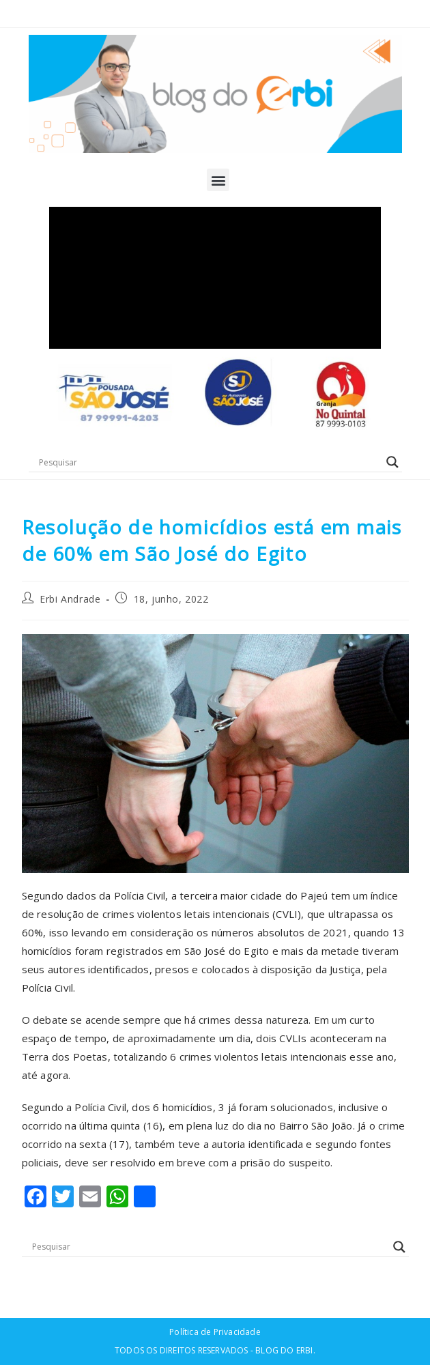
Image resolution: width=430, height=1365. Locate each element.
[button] (218, 180)
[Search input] (209, 462)
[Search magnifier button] (392, 462)
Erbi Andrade (70, 598)
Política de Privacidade (215, 1332)
